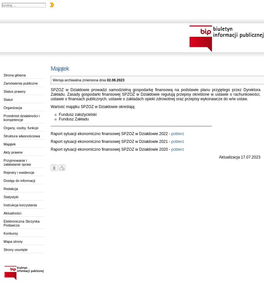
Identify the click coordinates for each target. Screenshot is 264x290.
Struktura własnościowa (22, 136)
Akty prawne (13, 152)
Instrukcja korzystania (20, 205)
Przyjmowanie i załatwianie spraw (17, 162)
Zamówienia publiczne (21, 83)
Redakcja (11, 189)
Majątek (10, 144)
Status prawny (15, 91)
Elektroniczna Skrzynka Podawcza (22, 223)
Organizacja (13, 108)
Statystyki (11, 197)
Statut (8, 100)
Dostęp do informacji (19, 181)
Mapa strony (13, 241)
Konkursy (11, 233)
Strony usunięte (16, 250)
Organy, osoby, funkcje (21, 128)
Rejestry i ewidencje (19, 172)
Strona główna (15, 75)
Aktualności (12, 213)
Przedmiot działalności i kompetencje (22, 118)
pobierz (177, 133)
